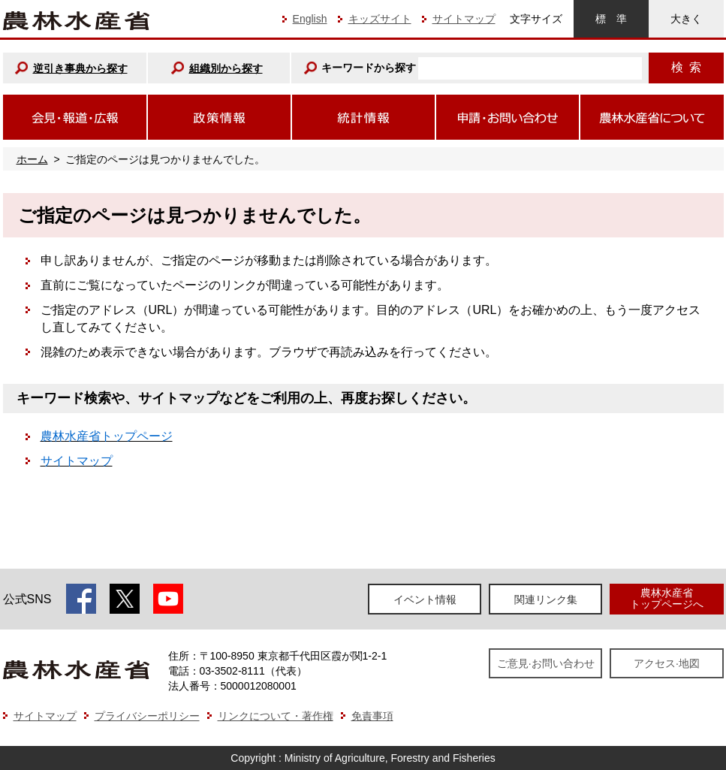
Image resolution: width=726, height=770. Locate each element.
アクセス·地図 (667, 663)
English (310, 19)
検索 (686, 67)
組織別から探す (226, 68)
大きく (686, 19)
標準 (611, 19)
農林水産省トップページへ (666, 598)
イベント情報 (424, 599)
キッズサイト (379, 19)
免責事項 (372, 716)
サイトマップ (464, 19)
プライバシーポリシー (147, 716)
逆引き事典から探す (80, 68)
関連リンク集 (545, 599)
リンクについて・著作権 (275, 716)
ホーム (32, 159)
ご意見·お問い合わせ (546, 663)
